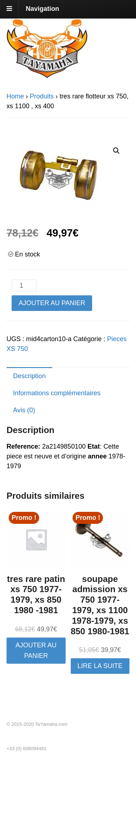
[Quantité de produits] (24, 285)
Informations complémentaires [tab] (56, 393)
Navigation (42, 8)
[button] (116, 150)
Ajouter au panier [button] (36, 650)
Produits (42, 96)
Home (15, 96)
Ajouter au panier (51, 303)
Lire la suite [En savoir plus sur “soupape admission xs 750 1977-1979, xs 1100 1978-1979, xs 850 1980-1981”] (100, 666)
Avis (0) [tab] (24, 410)
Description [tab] (29, 376)
